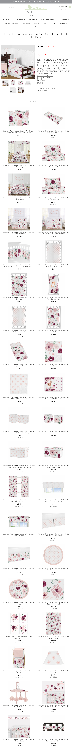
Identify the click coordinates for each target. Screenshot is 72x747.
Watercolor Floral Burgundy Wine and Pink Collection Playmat (19, 603)
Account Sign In (65, 9)
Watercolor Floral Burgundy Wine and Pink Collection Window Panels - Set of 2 (19, 500)
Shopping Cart (63, 6)
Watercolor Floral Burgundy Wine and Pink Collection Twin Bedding (19, 166)
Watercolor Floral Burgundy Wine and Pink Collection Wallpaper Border (19, 740)
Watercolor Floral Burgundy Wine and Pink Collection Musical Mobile (19, 705)
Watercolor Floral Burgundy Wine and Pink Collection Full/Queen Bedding (19, 198)
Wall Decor (26, 23)
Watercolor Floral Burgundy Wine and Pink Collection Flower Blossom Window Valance (53, 500)
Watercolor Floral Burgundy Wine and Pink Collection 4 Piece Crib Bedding (19, 232)
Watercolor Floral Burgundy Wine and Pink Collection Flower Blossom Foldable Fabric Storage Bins (19, 432)
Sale (36, 26)
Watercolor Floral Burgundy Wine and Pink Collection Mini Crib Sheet (53, 331)
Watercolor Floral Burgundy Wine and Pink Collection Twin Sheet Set (53, 166)
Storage (36, 23)
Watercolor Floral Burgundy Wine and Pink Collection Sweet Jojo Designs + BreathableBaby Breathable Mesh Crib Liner (19, 265)
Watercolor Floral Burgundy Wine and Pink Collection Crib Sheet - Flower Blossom (53, 265)
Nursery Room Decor (47, 20)
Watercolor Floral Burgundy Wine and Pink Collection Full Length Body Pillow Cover (53, 131)
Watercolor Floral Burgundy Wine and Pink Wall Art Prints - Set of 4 (19, 637)
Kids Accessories (64, 20)
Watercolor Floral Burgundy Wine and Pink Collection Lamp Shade (53, 671)
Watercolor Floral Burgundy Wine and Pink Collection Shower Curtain (53, 637)
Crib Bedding (6, 20)
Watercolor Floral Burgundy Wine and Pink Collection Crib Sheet (19, 298)
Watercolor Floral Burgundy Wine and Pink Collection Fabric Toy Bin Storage (53, 466)
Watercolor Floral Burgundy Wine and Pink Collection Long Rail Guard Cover (53, 740)
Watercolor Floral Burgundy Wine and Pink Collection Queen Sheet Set (53, 198)
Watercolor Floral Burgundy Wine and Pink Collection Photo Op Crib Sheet (53, 298)
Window (46, 23)
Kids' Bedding (33, 20)
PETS (54, 23)
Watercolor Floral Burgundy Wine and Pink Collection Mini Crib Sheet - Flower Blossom (19, 331)
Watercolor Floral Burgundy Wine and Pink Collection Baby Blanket (53, 365)
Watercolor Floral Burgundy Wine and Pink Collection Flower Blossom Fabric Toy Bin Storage (19, 466)
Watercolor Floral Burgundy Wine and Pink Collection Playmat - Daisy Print (53, 568)
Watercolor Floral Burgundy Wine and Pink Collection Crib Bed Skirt (19, 568)
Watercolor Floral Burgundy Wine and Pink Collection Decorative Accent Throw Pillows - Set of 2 (19, 131)
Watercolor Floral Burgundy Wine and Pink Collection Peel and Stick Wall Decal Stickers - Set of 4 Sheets (53, 705)
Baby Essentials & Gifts (11, 23)
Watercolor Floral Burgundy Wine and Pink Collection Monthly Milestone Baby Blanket (53, 397)
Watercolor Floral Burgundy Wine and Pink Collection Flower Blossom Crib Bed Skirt (53, 534)
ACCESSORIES (63, 23)
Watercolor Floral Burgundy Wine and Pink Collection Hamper (19, 671)
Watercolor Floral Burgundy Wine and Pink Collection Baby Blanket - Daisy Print (19, 397)
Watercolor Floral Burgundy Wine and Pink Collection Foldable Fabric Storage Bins (53, 432)
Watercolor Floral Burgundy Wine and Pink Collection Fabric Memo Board (53, 603)
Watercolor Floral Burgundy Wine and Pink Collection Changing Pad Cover (19, 365)
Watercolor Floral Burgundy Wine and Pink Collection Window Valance (19, 534)
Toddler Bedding (20, 20)
